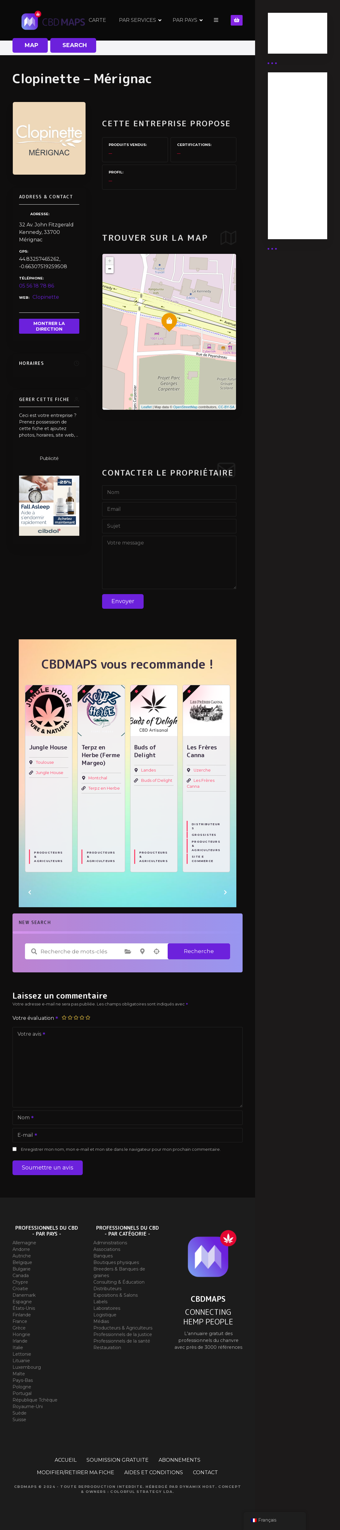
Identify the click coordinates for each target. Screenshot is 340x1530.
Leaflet (146, 407)
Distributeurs (206, 826)
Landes (148, 770)
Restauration (107, 1347)
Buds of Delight (156, 780)
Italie (17, 1347)
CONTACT (205, 1472)
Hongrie (21, 1334)
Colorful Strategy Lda (141, 1491)
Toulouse (45, 762)
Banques (103, 1256)
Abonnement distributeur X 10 (294, 154)
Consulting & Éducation (119, 1282)
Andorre (21, 1249)
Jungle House (49, 773)
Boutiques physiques (116, 1262)
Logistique (104, 1315)
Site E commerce (202, 859)
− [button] (109, 269)
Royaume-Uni (27, 1406)
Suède (19, 1413)
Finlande (21, 1315)
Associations (106, 1249)
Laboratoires (106, 1308)
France (19, 1321)
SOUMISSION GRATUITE (117, 1460)
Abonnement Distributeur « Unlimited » (291, 102)
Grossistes (204, 835)
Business (284, 35)
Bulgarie (21, 1269)
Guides (281, 43)
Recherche (199, 951)
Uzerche (202, 770)
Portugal (22, 1393)
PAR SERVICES (137, 20)
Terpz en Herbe (104, 788)
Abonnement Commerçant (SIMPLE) (291, 212)
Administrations (110, 1243)
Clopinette (45, 297)
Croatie (20, 1288)
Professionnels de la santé (121, 1341)
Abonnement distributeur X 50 (295, 130)
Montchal (97, 778)
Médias (101, 1321)
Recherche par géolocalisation (156, 951)
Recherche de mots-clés (34, 951)
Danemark (24, 1295)
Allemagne (24, 1243)
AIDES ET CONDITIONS (153, 1472)
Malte (18, 1374)
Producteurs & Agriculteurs (48, 857)
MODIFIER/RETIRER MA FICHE (75, 1472)
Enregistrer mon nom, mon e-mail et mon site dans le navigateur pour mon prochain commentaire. (121, 1149)
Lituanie (21, 1360)
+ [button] (109, 261)
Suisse (19, 1419)
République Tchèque (34, 1400)
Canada (20, 1275)
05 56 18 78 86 (36, 286)
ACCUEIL (65, 1460)
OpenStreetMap (185, 407)
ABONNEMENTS (179, 1460)
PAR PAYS (185, 20)
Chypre (20, 1282)
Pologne (21, 1387)
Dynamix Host (197, 1486)
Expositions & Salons (115, 1295)
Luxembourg (26, 1367)
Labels (100, 1302)
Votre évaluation (35, 1018)
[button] (29, 892)
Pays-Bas (22, 1380)
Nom (23, 1118)
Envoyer (122, 601)
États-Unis (23, 1308)
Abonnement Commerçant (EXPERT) (291, 181)
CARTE (97, 20)
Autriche (21, 1256)
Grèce (19, 1328)
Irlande (19, 1341)
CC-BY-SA (226, 407)
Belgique (22, 1262)
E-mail (25, 1135)
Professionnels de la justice (122, 1334)
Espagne (22, 1302)
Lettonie (21, 1354)
